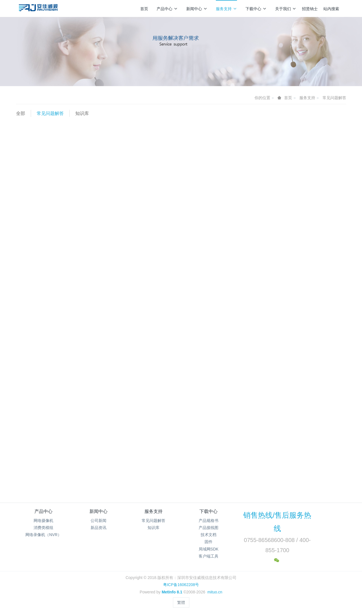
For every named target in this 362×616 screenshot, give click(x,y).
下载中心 (256, 8)
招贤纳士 (310, 8)
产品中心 (167, 8)
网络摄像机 (43, 520)
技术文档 (208, 534)
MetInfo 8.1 (172, 592)
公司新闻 (98, 520)
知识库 (82, 113)
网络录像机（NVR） (43, 534)
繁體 (181, 602)
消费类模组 (43, 527)
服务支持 (226, 8)
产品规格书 (208, 520)
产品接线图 (208, 527)
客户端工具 (208, 556)
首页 (144, 8)
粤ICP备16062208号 (181, 584)
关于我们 (285, 8)
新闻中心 (196, 8)
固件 (208, 541)
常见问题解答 (334, 97)
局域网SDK (209, 549)
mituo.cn (214, 592)
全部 (20, 113)
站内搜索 (331, 8)
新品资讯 (98, 527)
